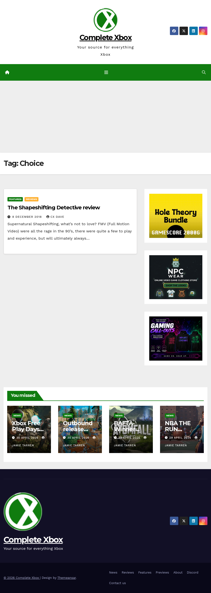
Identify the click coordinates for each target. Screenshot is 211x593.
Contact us (117, 583)
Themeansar (66, 578)
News (17, 415)
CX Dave (55, 216)
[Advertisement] (105, 116)
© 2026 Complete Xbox (22, 578)
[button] (204, 72)
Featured (15, 199)
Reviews (31, 199)
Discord (192, 572)
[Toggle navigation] (106, 72)
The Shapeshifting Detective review (53, 207)
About (177, 572)
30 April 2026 (28, 437)
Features (144, 572)
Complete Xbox (105, 37)
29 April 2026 (180, 437)
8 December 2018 (27, 216)
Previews (162, 572)
